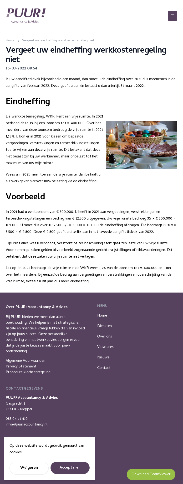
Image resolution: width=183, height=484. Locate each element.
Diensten (104, 326)
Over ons (104, 337)
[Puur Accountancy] (26, 16)
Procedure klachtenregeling (28, 372)
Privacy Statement (21, 367)
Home (102, 316)
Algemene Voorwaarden (25, 361)
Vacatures (105, 347)
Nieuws (103, 358)
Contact (104, 368)
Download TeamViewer (151, 474)
